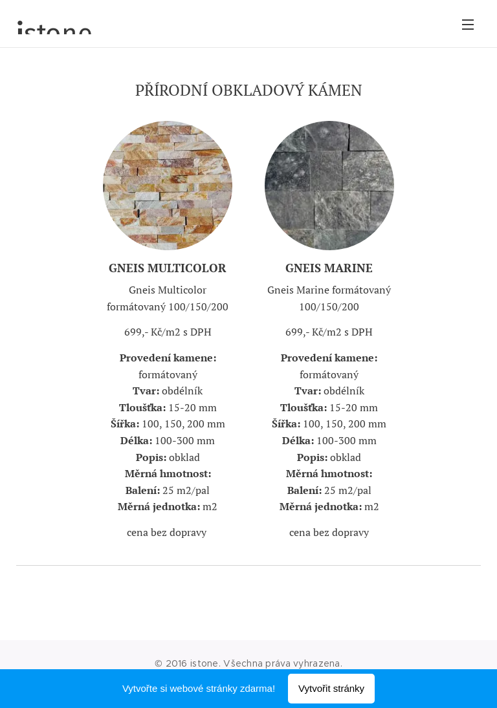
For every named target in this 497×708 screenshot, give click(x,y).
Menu (468, 24)
